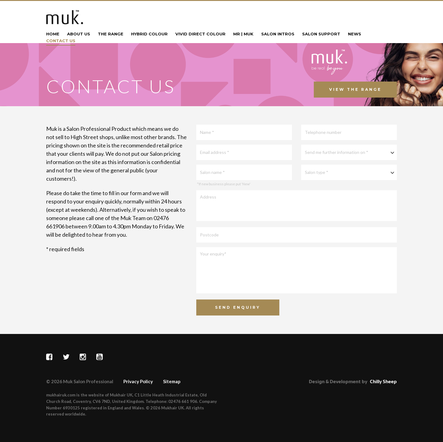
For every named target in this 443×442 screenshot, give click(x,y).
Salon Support (321, 34)
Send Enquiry (237, 307)
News (354, 34)
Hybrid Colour (149, 34)
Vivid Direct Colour (200, 34)
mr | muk (243, 34)
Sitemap (172, 381)
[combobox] (349, 152)
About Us (78, 34)
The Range (110, 34)
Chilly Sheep (383, 381)
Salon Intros (277, 34)
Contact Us (60, 41)
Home (52, 34)
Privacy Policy (138, 381)
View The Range (355, 89)
